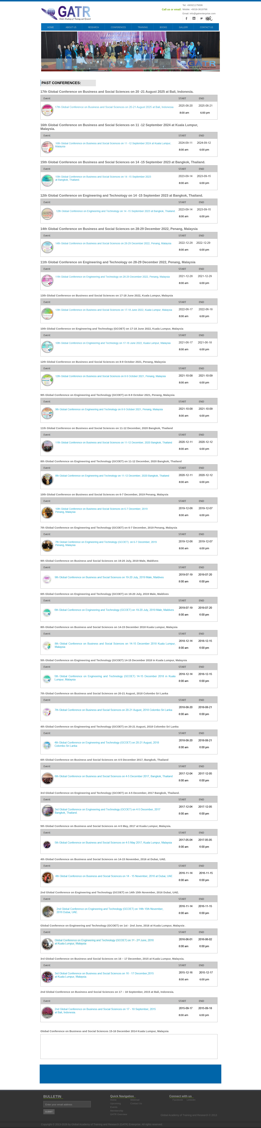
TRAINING (143, 27)
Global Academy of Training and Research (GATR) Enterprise (105, 1124)
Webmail (134, 1099)
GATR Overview (118, 1114)
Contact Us (206, 27)
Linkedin (191, 1099)
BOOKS (163, 27)
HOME (50, 27)
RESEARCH (93, 27)
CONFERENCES (118, 27)
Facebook (177, 1099)
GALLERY (183, 27)
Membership (116, 1110)
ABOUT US (71, 27)
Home (113, 1099)
